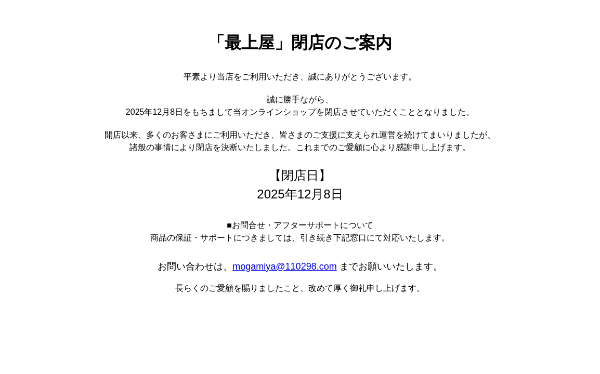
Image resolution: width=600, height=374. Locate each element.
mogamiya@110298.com (284, 266)
